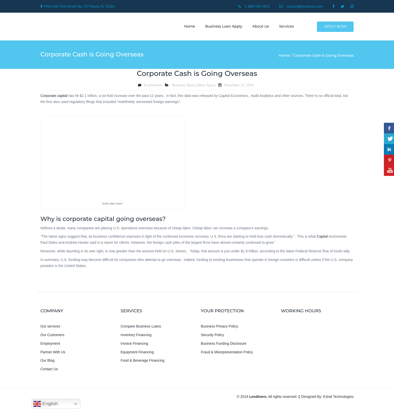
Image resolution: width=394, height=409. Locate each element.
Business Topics (183, 85)
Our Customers (52, 336)
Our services (50, 327)
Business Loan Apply (223, 26)
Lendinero (257, 397)
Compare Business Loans (141, 327)
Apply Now (335, 27)
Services (286, 26)
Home (189, 26)
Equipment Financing (137, 353)
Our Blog (47, 361)
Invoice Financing (134, 344)
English (45, 404)
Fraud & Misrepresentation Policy (227, 353)
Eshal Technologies (338, 397)
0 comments (153, 85)
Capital (322, 237)
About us (260, 26)
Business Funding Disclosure (224, 344)
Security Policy (212, 336)
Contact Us (49, 370)
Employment (50, 344)
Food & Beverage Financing (143, 361)
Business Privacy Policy (219, 327)
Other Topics (206, 85)
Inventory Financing (136, 336)
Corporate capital (53, 96)
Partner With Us (52, 353)
